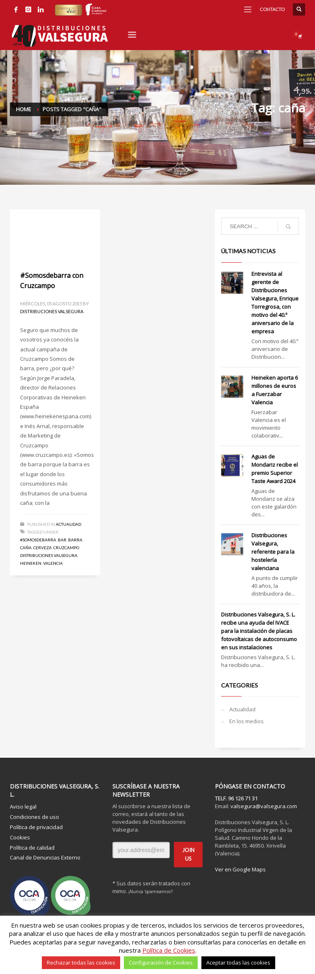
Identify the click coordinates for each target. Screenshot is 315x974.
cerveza (42, 547)
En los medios (246, 721)
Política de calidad (32, 847)
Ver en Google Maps (240, 869)
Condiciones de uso (34, 816)
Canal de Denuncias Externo (45, 857)
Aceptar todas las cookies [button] (238, 962)
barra (75, 539)
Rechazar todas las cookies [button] (81, 962)
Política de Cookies (168, 950)
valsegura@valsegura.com (264, 806)
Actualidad (68, 524)
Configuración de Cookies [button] (161, 962)
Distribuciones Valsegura (51, 311)
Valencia (53, 563)
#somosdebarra (38, 539)
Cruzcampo (66, 547)
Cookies (20, 837)
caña (26, 547)
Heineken (30, 563)
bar (62, 539)
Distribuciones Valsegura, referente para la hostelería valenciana (272, 552)
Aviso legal (23, 806)
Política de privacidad (36, 827)
